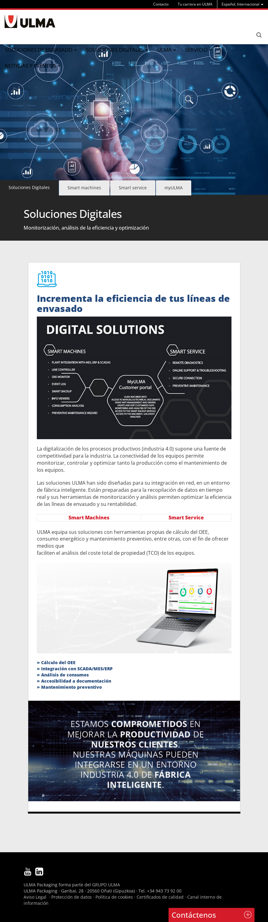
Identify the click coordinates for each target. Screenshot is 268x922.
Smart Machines (88, 517)
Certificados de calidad (160, 897)
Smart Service (186, 517)
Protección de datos (71, 897)
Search (258, 35)
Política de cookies (114, 897)
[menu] (242, 4)
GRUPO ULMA (106, 885)
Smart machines (84, 188)
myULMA (174, 188)
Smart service (133, 188)
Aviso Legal (35, 897)
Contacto (161, 4)
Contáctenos (194, 915)
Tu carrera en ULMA (195, 4)
